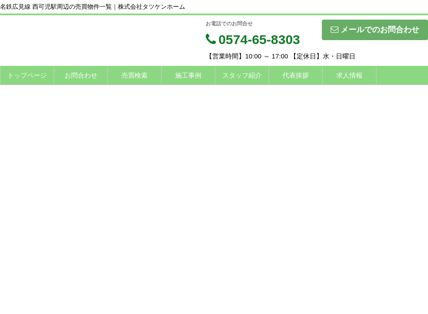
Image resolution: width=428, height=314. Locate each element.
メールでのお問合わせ (375, 29)
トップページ (27, 75)
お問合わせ (81, 75)
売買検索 (134, 75)
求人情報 (349, 75)
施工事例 (188, 75)
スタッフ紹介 (242, 75)
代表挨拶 (296, 75)
